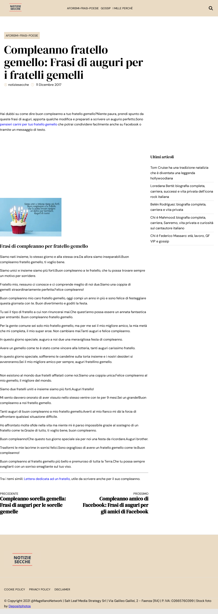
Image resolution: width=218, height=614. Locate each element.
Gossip (106, 8)
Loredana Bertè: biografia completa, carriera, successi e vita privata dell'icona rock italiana (181, 191)
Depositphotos (20, 606)
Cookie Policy (14, 589)
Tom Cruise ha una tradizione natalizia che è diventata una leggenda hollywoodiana (179, 173)
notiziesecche (18, 85)
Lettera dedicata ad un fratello (47, 479)
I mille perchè (123, 8)
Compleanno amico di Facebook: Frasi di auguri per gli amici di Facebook (115, 503)
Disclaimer (62, 589)
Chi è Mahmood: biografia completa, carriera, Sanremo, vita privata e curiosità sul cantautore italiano (181, 223)
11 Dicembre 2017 (48, 85)
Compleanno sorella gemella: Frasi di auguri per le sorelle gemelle (33, 503)
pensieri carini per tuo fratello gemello (28, 124)
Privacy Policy (39, 589)
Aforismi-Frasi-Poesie (83, 8)
